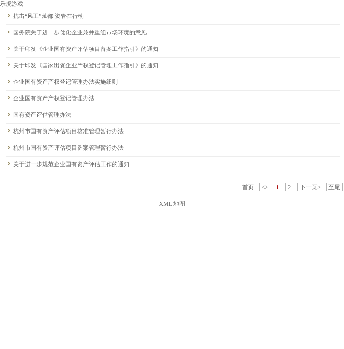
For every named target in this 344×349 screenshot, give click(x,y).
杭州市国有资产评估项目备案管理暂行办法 (68, 147)
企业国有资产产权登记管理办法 (53, 98)
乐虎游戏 (11, 3)
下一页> (310, 187)
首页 (248, 187)
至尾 (334, 187)
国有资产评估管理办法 (42, 114)
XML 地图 (172, 203)
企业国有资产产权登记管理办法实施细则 (65, 82)
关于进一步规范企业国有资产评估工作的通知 (71, 164)
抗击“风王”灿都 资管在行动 (48, 16)
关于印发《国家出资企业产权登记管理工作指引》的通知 (85, 65)
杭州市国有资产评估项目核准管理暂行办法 (68, 131)
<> (265, 187)
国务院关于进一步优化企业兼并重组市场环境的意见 (80, 32)
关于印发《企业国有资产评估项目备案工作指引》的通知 (85, 49)
